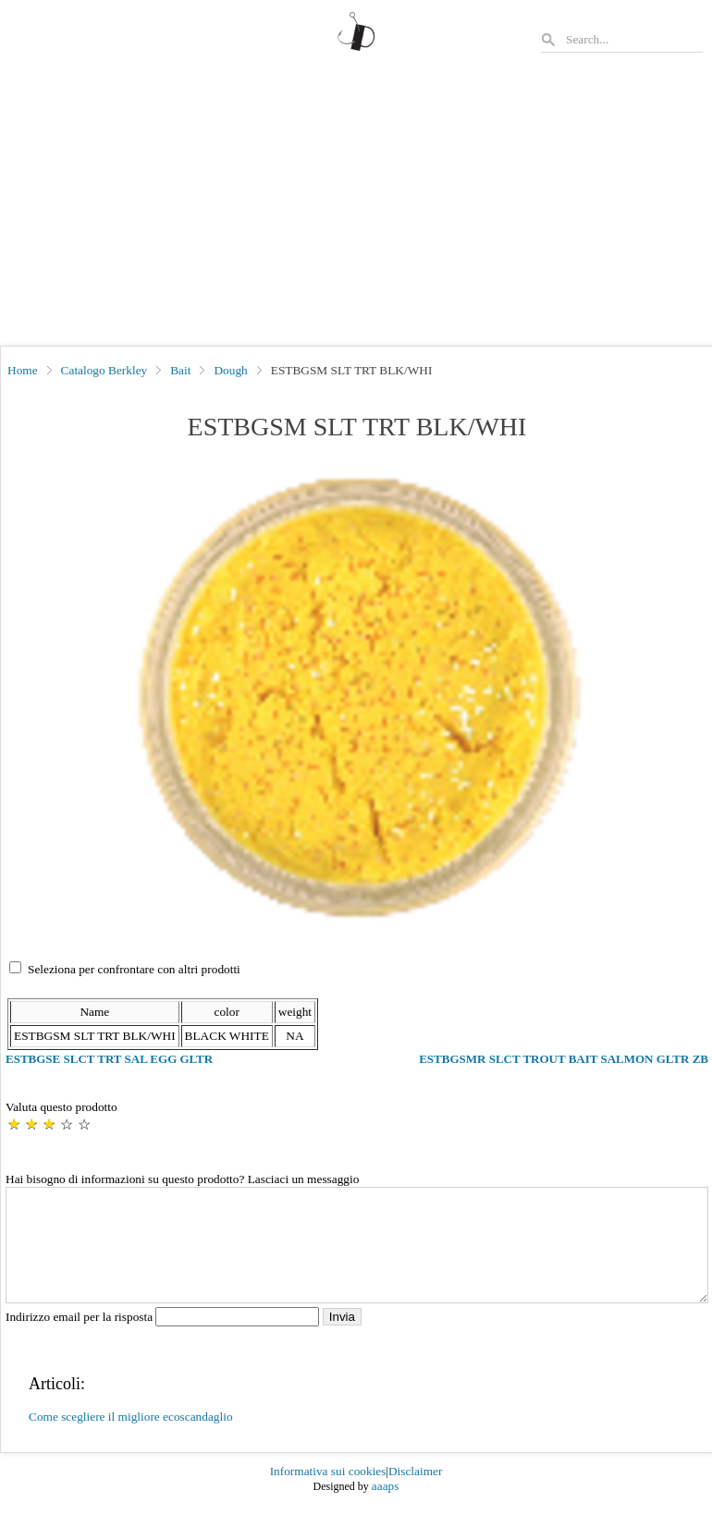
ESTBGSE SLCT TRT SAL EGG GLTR (109, 1059)
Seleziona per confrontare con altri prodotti (134, 969)
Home (22, 370)
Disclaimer (415, 1493)
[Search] (633, 39)
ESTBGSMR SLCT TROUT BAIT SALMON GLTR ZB (563, 1059)
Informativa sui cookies (328, 1493)
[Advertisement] (356, 207)
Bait (180, 370)
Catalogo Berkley (104, 370)
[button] (357, 698)
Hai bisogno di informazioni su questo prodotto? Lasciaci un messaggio (182, 1179)
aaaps (385, 1508)
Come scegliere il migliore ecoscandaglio (131, 1439)
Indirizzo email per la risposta (164, 1339)
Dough (230, 370)
